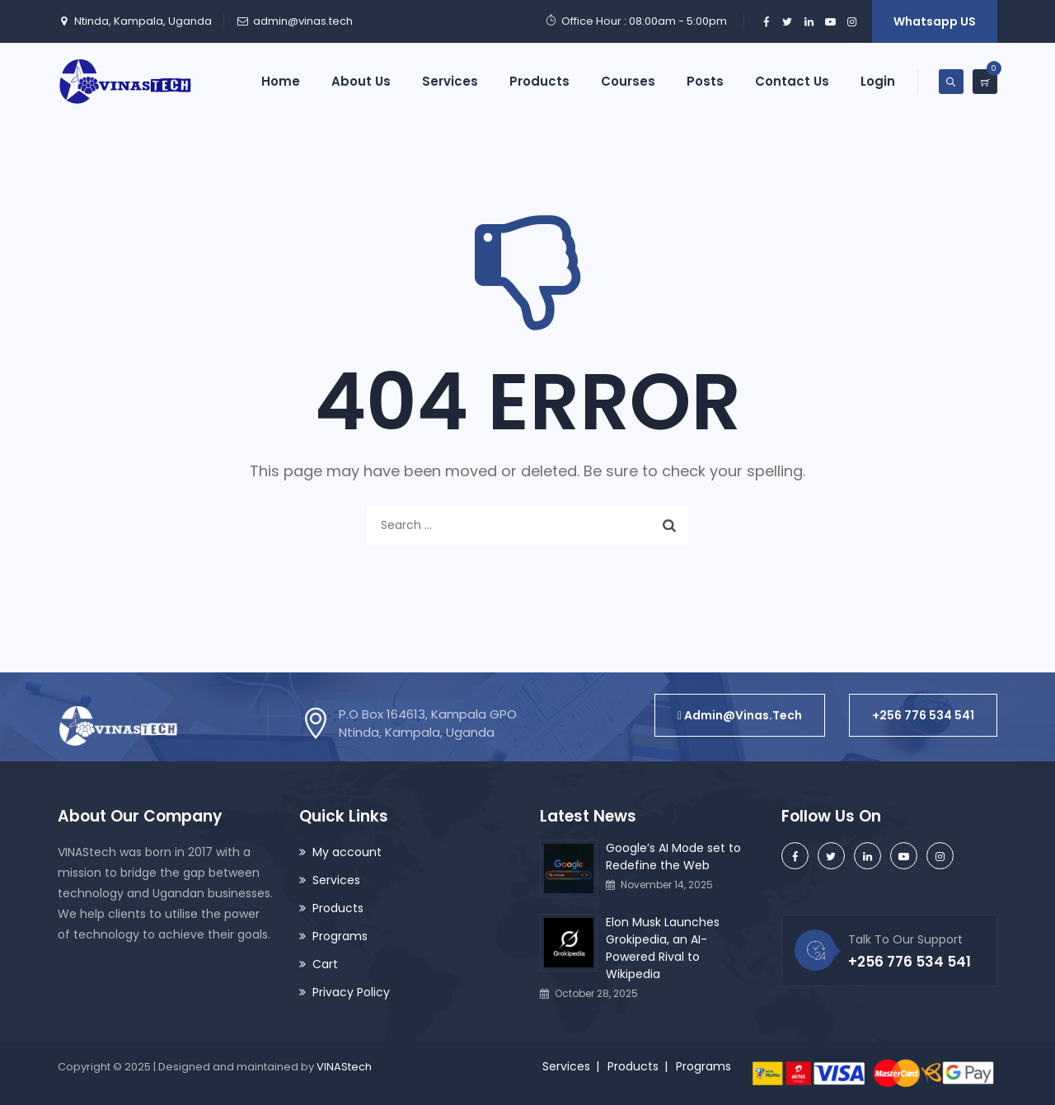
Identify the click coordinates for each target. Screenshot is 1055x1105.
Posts (705, 81)
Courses (628, 81)
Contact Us (792, 81)
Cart (325, 964)
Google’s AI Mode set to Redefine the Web (673, 856)
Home (280, 81)
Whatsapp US (934, 21)
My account (347, 852)
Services (450, 81)
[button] (739, 715)
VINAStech (344, 1067)
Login (877, 81)
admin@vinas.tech (303, 21)
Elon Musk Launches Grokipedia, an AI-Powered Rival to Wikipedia (663, 948)
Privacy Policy (351, 992)
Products (539, 81)
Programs (340, 936)
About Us (361, 81)
